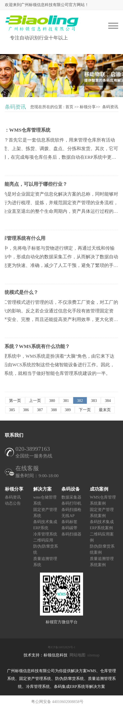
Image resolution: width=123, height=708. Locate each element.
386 (26, 410)
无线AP (67, 515)
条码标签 (69, 522)
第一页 (15, 400)
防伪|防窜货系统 (45, 549)
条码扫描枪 (71, 509)
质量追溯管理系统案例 (102, 561)
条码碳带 (69, 528)
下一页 (85, 410)
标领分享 (88, 107)
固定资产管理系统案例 (102, 512)
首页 (69, 107)
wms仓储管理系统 (45, 500)
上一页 (35, 400)
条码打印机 (71, 503)
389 (68, 410)
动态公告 (13, 503)
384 (108, 400)
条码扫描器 (71, 534)
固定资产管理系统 (45, 512)
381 (66, 400)
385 (12, 410)
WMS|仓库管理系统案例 (103, 500)
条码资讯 (110, 107)
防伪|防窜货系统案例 (102, 549)
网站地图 (77, 655)
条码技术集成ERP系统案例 (102, 525)
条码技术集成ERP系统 (45, 525)
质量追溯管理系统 (45, 561)
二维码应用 (43, 540)
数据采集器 (71, 497)
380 (52, 400)
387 (40, 410)
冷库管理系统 (45, 534)
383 (94, 400)
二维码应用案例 (102, 537)
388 (54, 410)
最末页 (105, 410)
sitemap (93, 655)
